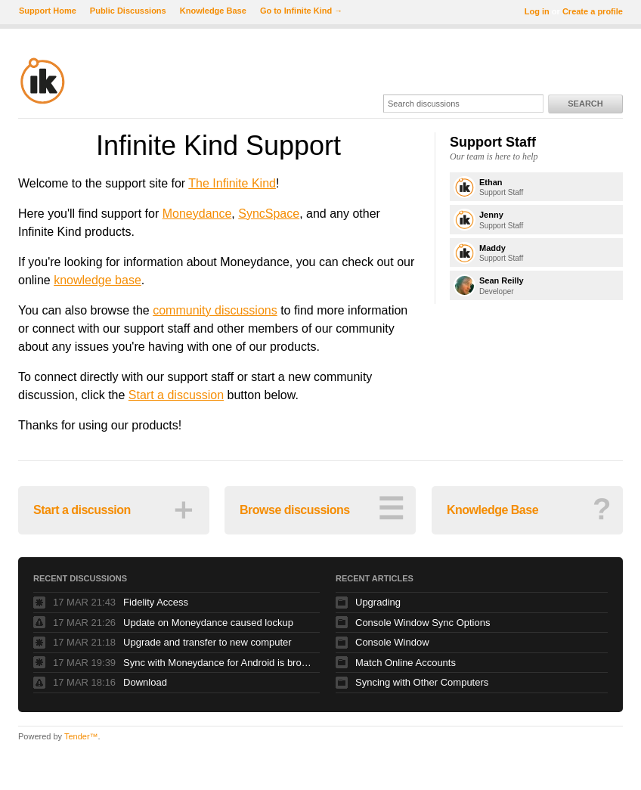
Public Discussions (128, 10)
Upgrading (378, 602)
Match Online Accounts (405, 662)
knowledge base (97, 280)
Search (585, 103)
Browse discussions (322, 508)
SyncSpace (268, 213)
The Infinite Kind (232, 183)
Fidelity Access (155, 602)
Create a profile (592, 11)
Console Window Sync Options (422, 622)
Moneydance (197, 213)
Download (145, 682)
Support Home (47, 10)
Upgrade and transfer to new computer (207, 642)
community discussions (215, 310)
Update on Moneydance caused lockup (208, 622)
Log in (537, 11)
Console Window (392, 642)
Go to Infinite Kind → (301, 10)
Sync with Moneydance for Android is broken (217, 662)
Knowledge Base (213, 10)
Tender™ (81, 736)
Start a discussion (176, 395)
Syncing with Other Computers (421, 682)
